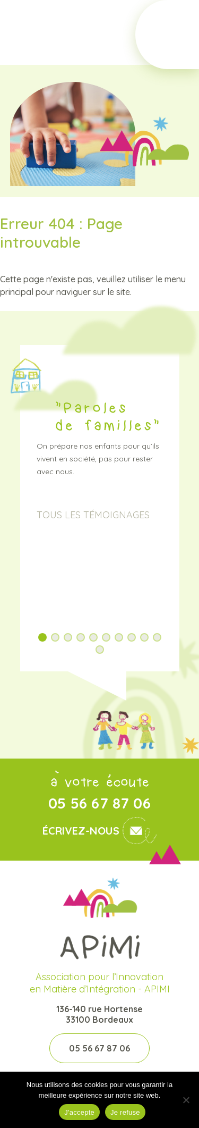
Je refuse (125, 1112)
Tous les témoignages (93, 515)
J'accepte (79, 1112)
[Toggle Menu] (167, 34)
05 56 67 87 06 (99, 803)
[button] (42, 637)
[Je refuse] (185, 1100)
